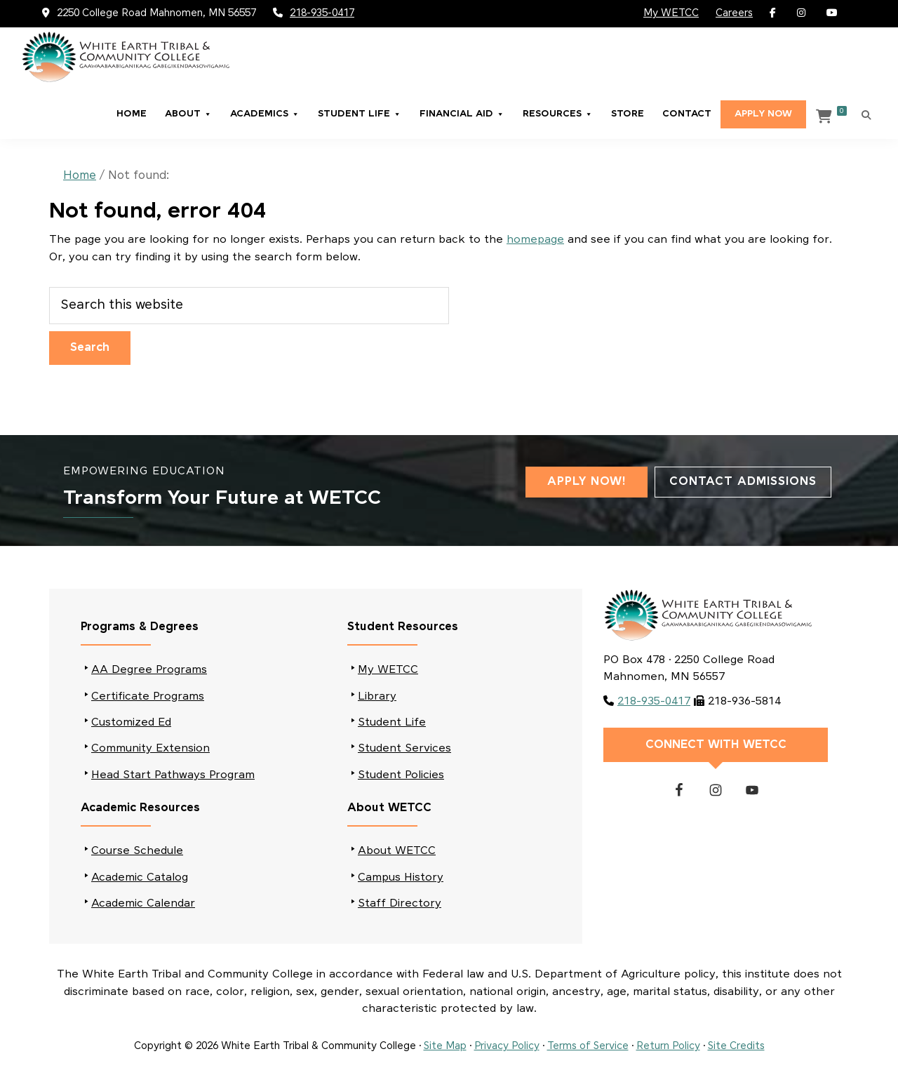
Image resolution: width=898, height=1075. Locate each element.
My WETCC (671, 13)
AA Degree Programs (149, 670)
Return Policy (668, 1046)
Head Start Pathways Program (173, 775)
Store (627, 114)
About (188, 114)
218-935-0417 (322, 13)
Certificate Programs (147, 696)
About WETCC (397, 851)
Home (131, 114)
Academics (265, 114)
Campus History (400, 877)
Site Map (445, 1046)
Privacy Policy (507, 1046)
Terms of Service (588, 1046)
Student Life (359, 114)
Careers (734, 13)
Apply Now (763, 114)
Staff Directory (399, 903)
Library (377, 696)
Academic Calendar (143, 903)
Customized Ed (131, 722)
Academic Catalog (139, 877)
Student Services (404, 748)
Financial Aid (462, 114)
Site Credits (736, 1046)
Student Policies (401, 775)
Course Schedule (137, 851)
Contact (686, 114)
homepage (535, 240)
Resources (558, 114)
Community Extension (150, 748)
